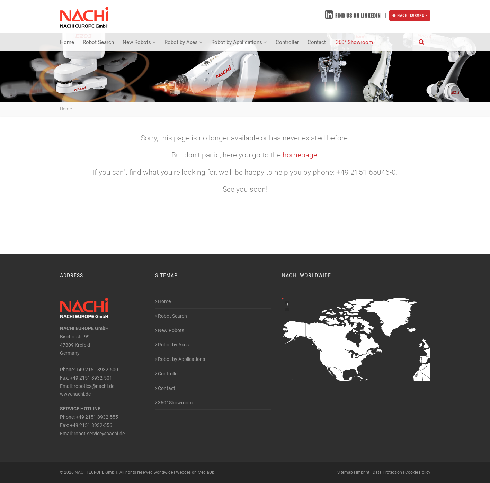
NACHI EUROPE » (409, 15)
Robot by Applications (239, 42)
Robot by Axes (183, 42)
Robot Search (98, 42)
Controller (287, 42)
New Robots (139, 42)
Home (67, 42)
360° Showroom (354, 42)
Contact (317, 42)
